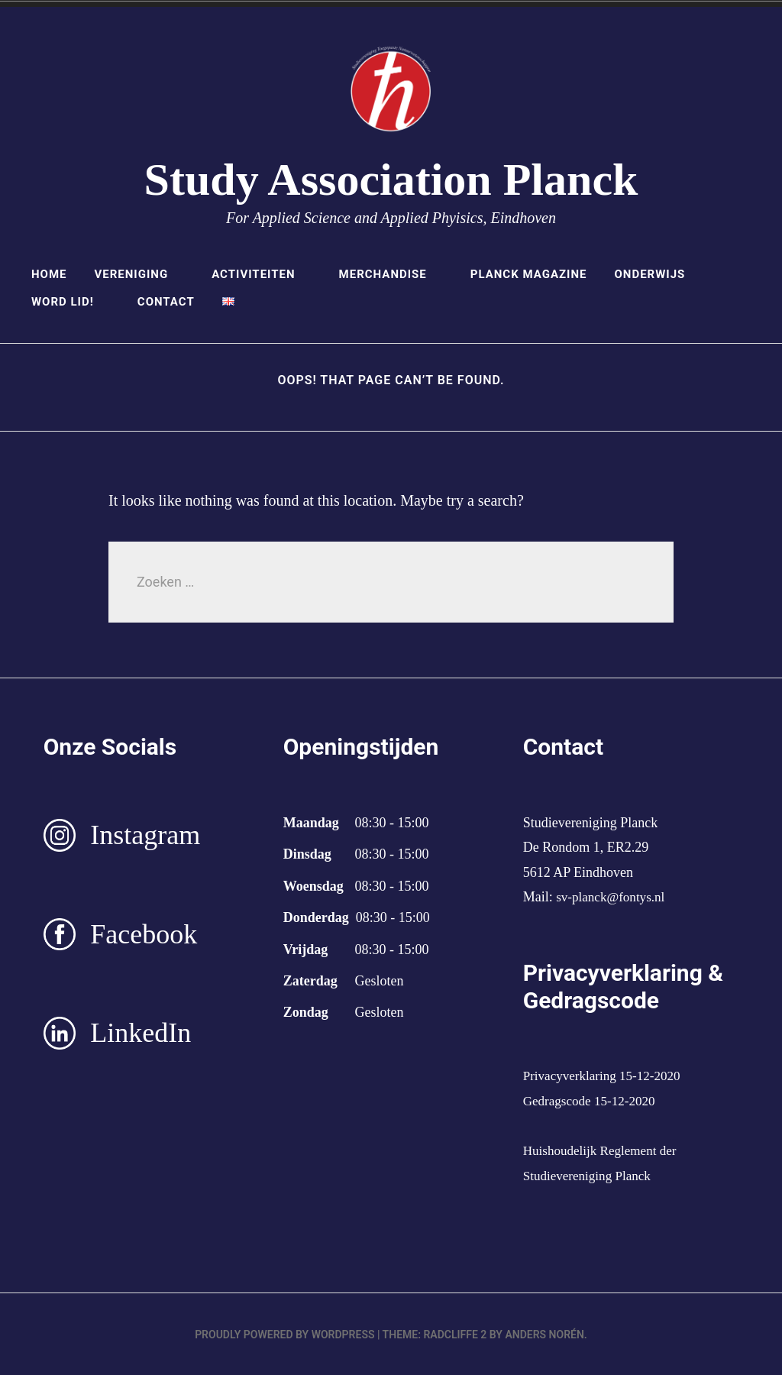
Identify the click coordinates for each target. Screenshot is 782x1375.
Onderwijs (657, 274)
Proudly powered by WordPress (284, 1334)
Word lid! (70, 302)
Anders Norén (544, 1334)
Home (49, 274)
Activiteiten (261, 274)
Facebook (143, 934)
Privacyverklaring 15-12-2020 (606, 1075)
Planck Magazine (528, 274)
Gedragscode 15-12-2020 (592, 1100)
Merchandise (391, 274)
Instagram (145, 835)
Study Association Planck (391, 179)
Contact (166, 302)
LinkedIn (140, 1032)
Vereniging (139, 274)
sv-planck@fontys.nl (613, 896)
